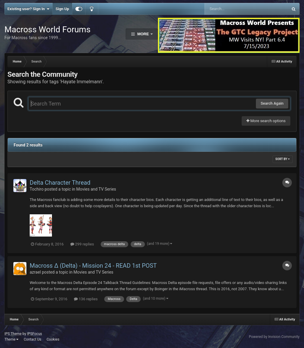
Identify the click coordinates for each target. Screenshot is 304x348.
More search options (266, 121)
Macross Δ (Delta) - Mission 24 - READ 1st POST (93, 265)
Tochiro (37, 189)
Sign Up (62, 9)
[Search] (231, 9)
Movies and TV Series (96, 189)
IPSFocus (34, 334)
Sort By (283, 159)
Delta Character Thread (60, 182)
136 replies (86, 299)
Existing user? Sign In (28, 9)
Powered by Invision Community (274, 337)
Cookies (53, 339)
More (143, 34)
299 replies (82, 244)
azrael (35, 272)
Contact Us (32, 339)
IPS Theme (13, 334)
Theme (11, 339)
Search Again (272, 103)
